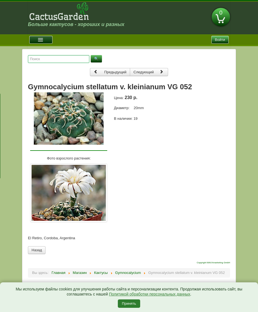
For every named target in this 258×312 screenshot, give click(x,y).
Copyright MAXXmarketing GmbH (213, 262)
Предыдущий (110, 71)
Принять (129, 303)
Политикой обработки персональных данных (149, 294)
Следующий (148, 71)
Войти (220, 39)
